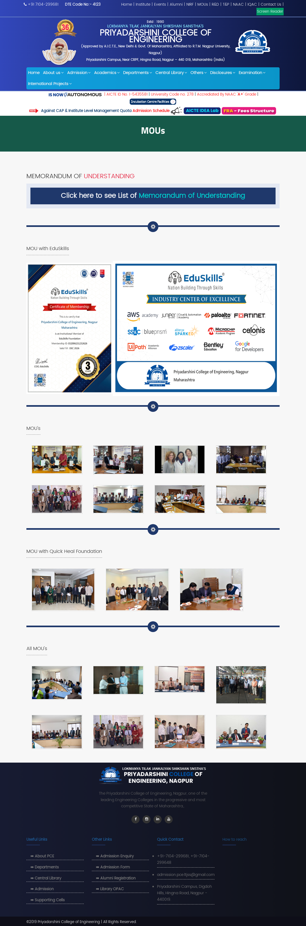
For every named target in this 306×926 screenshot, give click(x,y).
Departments (137, 72)
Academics (107, 72)
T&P (226, 4)
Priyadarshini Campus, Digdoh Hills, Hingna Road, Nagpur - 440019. (184, 893)
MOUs (202, 4)
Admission (79, 72)
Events (160, 4)
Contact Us (271, 4)
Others (198, 72)
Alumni (176, 4)
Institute (143, 4)
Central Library (171, 72)
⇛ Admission (42, 889)
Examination (252, 72)
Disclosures (222, 72)
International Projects (50, 83)
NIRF (190, 4)
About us (53, 72)
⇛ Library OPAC (110, 889)
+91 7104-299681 (43, 4)
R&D (215, 4)
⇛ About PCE (42, 856)
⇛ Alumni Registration (116, 878)
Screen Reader (270, 11)
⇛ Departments (44, 867)
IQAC (252, 4)
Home (126, 4)
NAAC (238, 4)
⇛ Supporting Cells (47, 900)
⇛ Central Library (45, 878)
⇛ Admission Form (113, 867)
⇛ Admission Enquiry (115, 856)
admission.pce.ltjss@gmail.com (186, 875)
